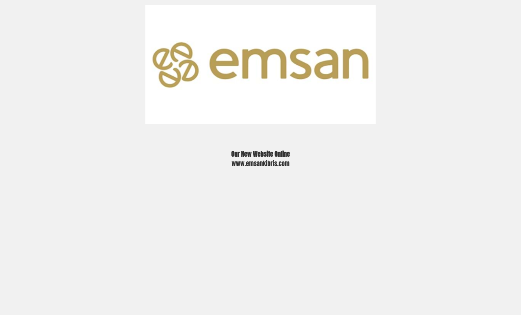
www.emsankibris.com (260, 163)
